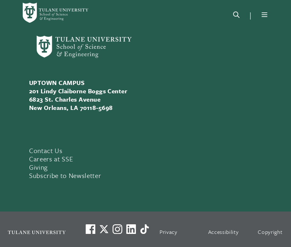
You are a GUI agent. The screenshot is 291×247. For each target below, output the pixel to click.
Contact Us (46, 150)
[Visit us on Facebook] (90, 229)
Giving (38, 167)
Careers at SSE (51, 159)
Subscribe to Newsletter (65, 175)
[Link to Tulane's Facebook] (117, 229)
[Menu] (264, 15)
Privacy (168, 232)
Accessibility (223, 232)
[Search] (236, 16)
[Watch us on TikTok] (144, 229)
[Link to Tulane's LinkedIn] (131, 229)
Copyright (270, 232)
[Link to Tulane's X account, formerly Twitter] (104, 229)
